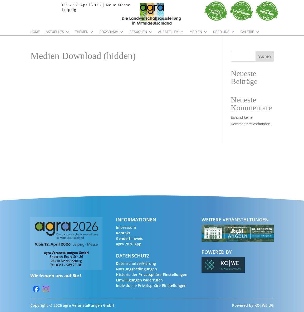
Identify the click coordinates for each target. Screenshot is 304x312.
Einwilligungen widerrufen (139, 280)
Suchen (264, 56)
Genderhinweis (129, 238)
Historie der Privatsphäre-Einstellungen (151, 274)
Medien (196, 32)
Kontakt (123, 232)
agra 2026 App (128, 243)
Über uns (221, 32)
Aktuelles (55, 32)
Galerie (247, 32)
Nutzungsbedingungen (136, 268)
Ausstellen (168, 32)
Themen (82, 32)
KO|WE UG (264, 305)
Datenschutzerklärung (136, 263)
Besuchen (138, 32)
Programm (108, 32)
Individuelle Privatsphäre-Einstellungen (151, 285)
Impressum (126, 227)
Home (35, 32)
